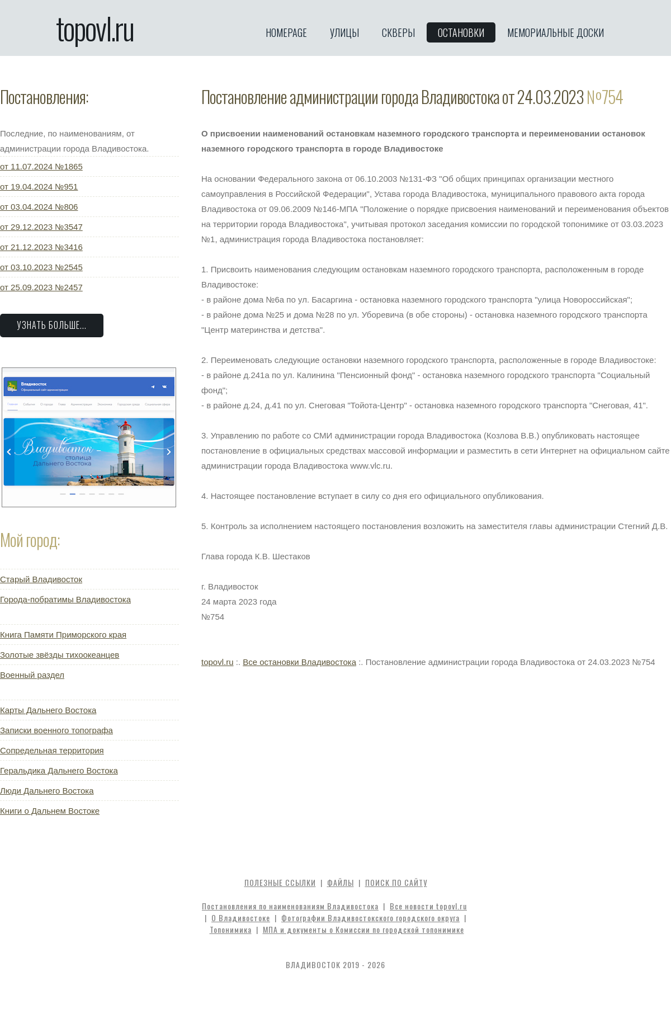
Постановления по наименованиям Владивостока (290, 906)
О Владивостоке (240, 917)
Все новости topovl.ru (428, 906)
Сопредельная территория (52, 750)
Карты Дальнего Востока (48, 710)
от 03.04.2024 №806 (39, 206)
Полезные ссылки (280, 882)
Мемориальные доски (555, 32)
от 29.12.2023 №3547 (41, 227)
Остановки (461, 32)
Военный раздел (32, 675)
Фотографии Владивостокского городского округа (370, 917)
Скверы (398, 32)
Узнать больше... (52, 325)
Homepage (286, 32)
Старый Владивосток (41, 579)
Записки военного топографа (56, 730)
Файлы (340, 882)
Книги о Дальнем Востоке (50, 810)
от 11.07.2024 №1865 (41, 166)
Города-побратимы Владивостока (65, 599)
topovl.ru (95, 28)
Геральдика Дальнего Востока (59, 770)
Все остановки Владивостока (299, 662)
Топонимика (231, 929)
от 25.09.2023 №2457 (41, 287)
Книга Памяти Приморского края (63, 634)
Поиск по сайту (396, 882)
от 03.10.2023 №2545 (41, 267)
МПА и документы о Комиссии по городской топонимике (363, 929)
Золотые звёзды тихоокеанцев (59, 654)
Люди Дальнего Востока (47, 790)
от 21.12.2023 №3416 (41, 247)
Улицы (344, 32)
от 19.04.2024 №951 (39, 186)
